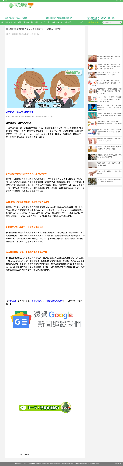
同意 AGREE (118, 463)
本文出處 (12, 301)
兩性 (44, 22)
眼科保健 (36, 34)
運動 (32, 22)
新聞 (19, 22)
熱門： (82, 22)
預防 (15, 22)
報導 (6, 22)
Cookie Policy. (94, 463)
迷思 (53, 22)
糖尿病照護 (68, 22)
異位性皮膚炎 (95, 22)
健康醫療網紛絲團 (55, 301)
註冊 (121, 0)
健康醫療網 (36, 301)
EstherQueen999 (13, 112)
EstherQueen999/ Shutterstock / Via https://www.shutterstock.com (29, 116)
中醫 (23, 22)
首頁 (2, 22)
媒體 (62, 22)
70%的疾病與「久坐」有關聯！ (17, 18)
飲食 (27, 22)
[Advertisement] (16, 50)
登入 (117, 0)
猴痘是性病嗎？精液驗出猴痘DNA (59, 18)
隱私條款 (33, 463)
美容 (40, 22)
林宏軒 (27, 34)
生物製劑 (88, 22)
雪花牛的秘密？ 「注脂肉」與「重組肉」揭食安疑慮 (101, 19)
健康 (10, 22)
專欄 (57, 22)
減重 (36, 22)
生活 (49, 22)
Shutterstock (27, 112)
